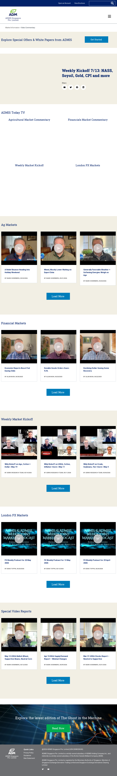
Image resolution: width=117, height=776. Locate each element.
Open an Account (64, 3)
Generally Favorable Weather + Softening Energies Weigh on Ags (96, 272)
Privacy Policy (28, 753)
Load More (58, 296)
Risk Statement (29, 758)
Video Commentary (28, 28)
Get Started (96, 39)
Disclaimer (27, 755)
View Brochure (79, 3)
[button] (64, 87)
